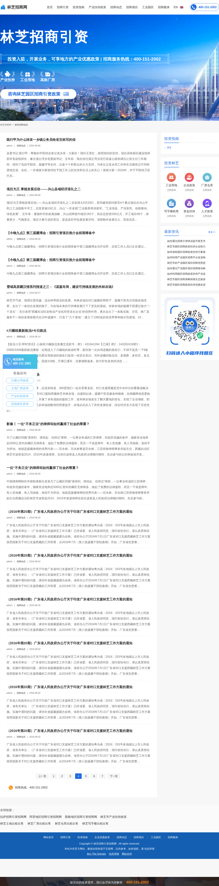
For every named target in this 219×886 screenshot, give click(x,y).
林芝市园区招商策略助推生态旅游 (186, 279)
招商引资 (63, 7)
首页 (50, 7)
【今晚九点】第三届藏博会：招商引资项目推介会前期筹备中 (51, 233)
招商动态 (116, 7)
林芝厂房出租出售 (39, 823)
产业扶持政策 (97, 7)
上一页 (42, 776)
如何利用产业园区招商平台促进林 (186, 257)
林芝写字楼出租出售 (95, 823)
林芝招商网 (6, 125)
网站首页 (48, 837)
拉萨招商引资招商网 (13, 816)
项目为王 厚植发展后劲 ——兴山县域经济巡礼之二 (44, 189)
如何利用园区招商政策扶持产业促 (186, 273)
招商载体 (173, 837)
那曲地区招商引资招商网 (81, 816)
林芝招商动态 (21, 125)
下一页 (114, 776)
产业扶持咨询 (20, 396)
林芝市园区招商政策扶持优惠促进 (186, 284)
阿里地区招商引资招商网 (46, 816)
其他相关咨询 (20, 403)
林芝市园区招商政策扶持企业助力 (186, 246)
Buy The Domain (96, 853)
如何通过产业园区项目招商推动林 (186, 268)
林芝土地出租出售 (12, 823)
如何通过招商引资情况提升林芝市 (186, 241)
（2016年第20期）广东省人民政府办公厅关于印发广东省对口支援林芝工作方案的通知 (69, 511)
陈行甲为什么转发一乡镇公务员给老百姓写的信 (41, 140)
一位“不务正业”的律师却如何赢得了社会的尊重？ (43, 468)
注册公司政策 (20, 380)
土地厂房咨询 (20, 388)
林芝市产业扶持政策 (113, 816)
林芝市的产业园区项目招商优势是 (186, 262)
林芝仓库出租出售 (66, 823)
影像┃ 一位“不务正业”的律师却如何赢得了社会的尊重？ (48, 424)
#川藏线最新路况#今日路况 (26, 331)
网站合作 (127, 853)
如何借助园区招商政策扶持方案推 (186, 251)
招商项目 (132, 7)
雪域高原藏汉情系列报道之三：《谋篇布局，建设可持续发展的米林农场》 (61, 287)
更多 (169, 147)
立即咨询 (171, 190)
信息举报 (114, 853)
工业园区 (148, 7)
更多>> (211, 232)
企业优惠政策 (102, 837)
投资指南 (78, 7)
